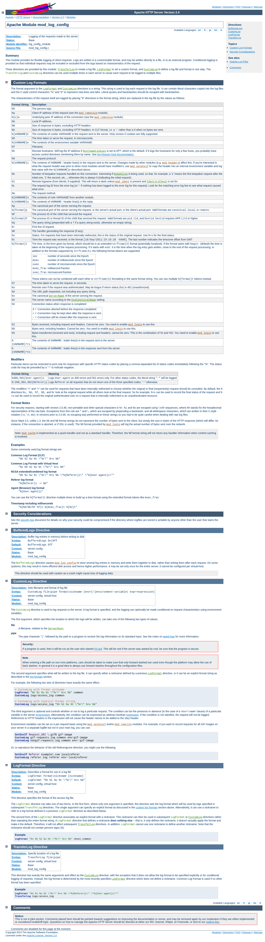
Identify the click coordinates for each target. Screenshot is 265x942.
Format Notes (20, 403)
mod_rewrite (123, 724)
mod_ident (122, 181)
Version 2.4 (58, 17)
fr (205, 30)
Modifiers (17, 359)
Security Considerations (242, 51)
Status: (10, 40)
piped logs (169, 636)
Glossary (247, 7)
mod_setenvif (139, 166)
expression (132, 714)
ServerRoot (55, 628)
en (199, 30)
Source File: (13, 48)
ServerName (56, 295)
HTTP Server (23, 17)
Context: (17, 548)
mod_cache (29, 433)
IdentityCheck (157, 181)
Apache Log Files (239, 61)
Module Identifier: (17, 44)
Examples (18, 444)
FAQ (238, 7)
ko (216, 30)
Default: (16, 544)
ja (210, 30)
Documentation (41, 17)
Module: (17, 556)
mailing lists (212, 921)
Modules (216, 7)
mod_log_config (65, 563)
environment (43, 714)
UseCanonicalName (83, 299)
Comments (235, 67)
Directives (228, 7)
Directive (43, 530)
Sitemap (258, 7)
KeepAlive (121, 174)
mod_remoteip (88, 113)
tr (221, 30)
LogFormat (104, 69)
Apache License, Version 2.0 (41, 935)
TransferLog (66, 69)
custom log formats (146, 807)
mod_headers (170, 162)
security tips (27, 520)
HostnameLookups (94, 151)
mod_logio (135, 324)
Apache (10, 17)
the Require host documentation (115, 154)
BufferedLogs (235, 28)
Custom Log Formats (241, 47)
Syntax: (16, 540)
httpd (98, 649)
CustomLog (151, 69)
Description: (13, 36)
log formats (36, 676)
